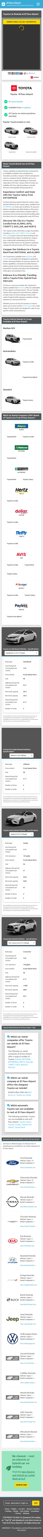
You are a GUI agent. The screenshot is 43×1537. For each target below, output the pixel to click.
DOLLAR (29, 233)
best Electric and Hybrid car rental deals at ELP (23, 1475)
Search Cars (21, 1485)
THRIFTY (23, 233)
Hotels (15, 1511)
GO (35, 1503)
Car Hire (22, 1509)
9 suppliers (26, 107)
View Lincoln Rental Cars (28, 1363)
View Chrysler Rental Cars (29, 1226)
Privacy (18, 1513)
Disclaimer (35, 1511)
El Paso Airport (27, 306)
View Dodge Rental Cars (28, 1285)
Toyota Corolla (14, 1125)
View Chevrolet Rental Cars (29, 1187)
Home (7, 1509)
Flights (14, 1509)
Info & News (24, 1511)
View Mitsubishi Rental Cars (30, 1441)
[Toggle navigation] (38, 4)
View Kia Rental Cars (27, 1246)
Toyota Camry (25, 1122)
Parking (8, 1511)
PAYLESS (21, 288)
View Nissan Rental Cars (28, 1207)
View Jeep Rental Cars (28, 1324)
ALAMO (12, 233)
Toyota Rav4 (19, 1127)
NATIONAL (29, 257)
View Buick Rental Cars (28, 1304)
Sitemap (26, 1513)
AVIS (17, 233)
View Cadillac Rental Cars (29, 1383)
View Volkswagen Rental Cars (30, 1343)
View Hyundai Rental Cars (29, 1265)
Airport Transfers (33, 1509)
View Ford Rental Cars (27, 1167)
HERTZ (5, 235)
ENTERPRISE (7, 207)
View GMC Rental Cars (28, 1422)
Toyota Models (16, 102)
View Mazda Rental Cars (28, 1402)
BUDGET (24, 1065)
